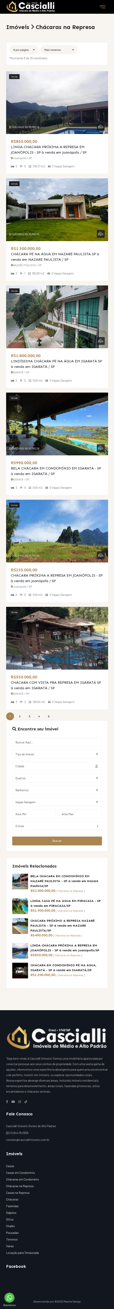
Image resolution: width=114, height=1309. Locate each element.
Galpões (11, 1212)
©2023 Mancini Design (68, 1301)
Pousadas (12, 1232)
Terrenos (12, 1239)
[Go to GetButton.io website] (9, 1305)
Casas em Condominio (20, 1172)
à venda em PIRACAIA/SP (50, 906)
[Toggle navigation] (102, 7)
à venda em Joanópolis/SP (78, 950)
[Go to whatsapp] (9, 1298)
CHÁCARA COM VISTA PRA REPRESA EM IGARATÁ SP (56, 682)
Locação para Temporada (22, 1252)
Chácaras (12, 1199)
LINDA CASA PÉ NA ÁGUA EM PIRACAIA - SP (65, 901)
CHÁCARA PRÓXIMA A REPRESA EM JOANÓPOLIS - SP (57, 575)
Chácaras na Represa (70, 891)
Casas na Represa (17, 1192)
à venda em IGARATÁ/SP (72, 970)
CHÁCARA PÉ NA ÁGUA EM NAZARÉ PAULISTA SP (53, 254)
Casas (10, 1166)
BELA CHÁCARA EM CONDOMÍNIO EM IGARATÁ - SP (56, 468)
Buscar (57, 841)
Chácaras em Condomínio (22, 1179)
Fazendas (12, 1206)
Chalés (10, 1226)
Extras (56, 826)
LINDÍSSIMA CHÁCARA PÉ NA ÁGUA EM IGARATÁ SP (56, 361)
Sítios (10, 1219)
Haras (10, 1246)
